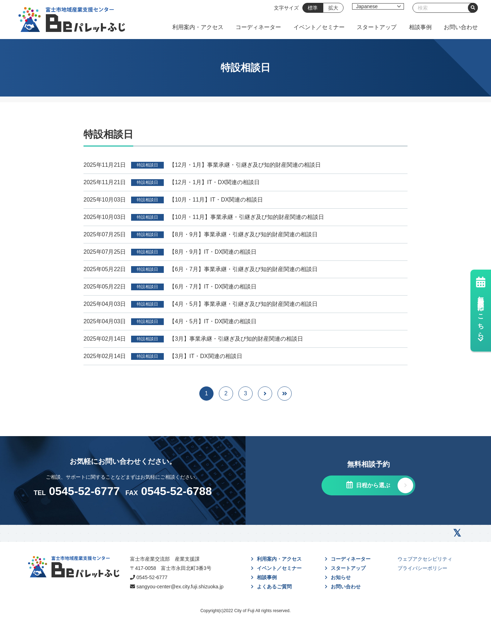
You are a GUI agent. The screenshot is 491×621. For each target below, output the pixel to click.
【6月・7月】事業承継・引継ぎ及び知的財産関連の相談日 (243, 269)
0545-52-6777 (151, 577)
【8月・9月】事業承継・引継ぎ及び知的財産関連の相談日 (243, 234)
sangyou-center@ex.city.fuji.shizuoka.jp (179, 586)
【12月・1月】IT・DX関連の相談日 (214, 182)
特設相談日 (147, 165)
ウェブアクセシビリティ (425, 559)
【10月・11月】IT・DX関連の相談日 (216, 200)
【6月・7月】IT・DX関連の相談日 (213, 287)
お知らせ (341, 577)
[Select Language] (378, 6)
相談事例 (420, 27)
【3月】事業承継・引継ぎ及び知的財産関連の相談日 (236, 339)
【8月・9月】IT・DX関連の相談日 (213, 252)
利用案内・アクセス (197, 27)
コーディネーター (258, 27)
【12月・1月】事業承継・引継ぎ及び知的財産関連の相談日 (245, 165)
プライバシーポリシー (422, 568)
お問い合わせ (461, 27)
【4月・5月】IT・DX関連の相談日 (213, 321)
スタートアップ (376, 27)
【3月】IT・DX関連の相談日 (205, 356)
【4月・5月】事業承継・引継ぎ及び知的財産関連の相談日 (243, 304)
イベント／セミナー (319, 27)
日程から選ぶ (372, 485)
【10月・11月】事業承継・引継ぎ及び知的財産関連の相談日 (246, 217)
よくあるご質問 (274, 586)
